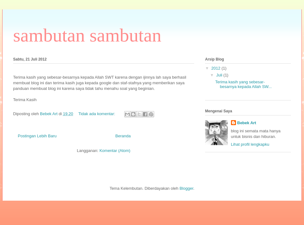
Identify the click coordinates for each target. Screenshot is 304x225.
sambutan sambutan (87, 35)
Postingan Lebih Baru (37, 136)
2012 (216, 68)
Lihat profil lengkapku (250, 144)
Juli (219, 75)
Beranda (123, 136)
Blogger (186, 188)
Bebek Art (246, 122)
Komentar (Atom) (115, 150)
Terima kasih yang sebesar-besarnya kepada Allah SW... (243, 84)
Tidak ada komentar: (97, 113)
